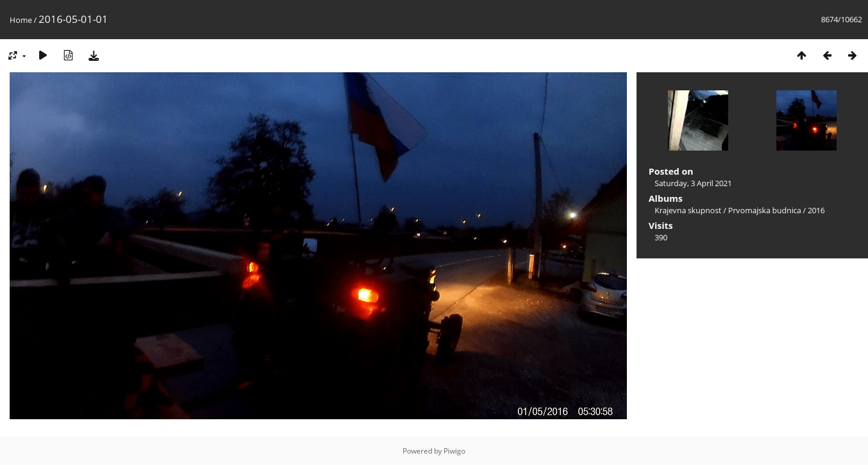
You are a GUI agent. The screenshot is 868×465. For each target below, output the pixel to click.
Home (21, 19)
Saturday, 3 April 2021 (693, 183)
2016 (816, 210)
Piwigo (454, 451)
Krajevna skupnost (688, 210)
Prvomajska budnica (764, 210)
